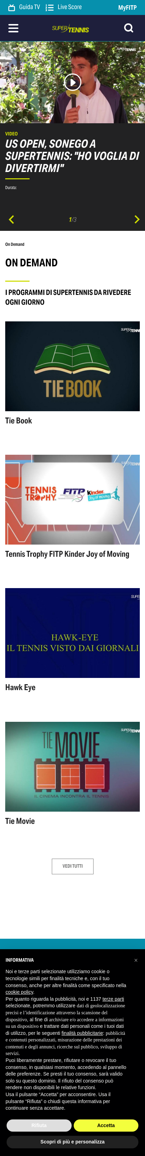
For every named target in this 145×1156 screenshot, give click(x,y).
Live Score (64, 7)
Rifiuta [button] (39, 1125)
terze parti (113, 999)
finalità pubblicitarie (82, 1033)
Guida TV (24, 7)
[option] (72, 119)
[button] (136, 960)
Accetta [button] (106, 1125)
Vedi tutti (73, 866)
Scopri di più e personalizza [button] (72, 1142)
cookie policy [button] (19, 992)
